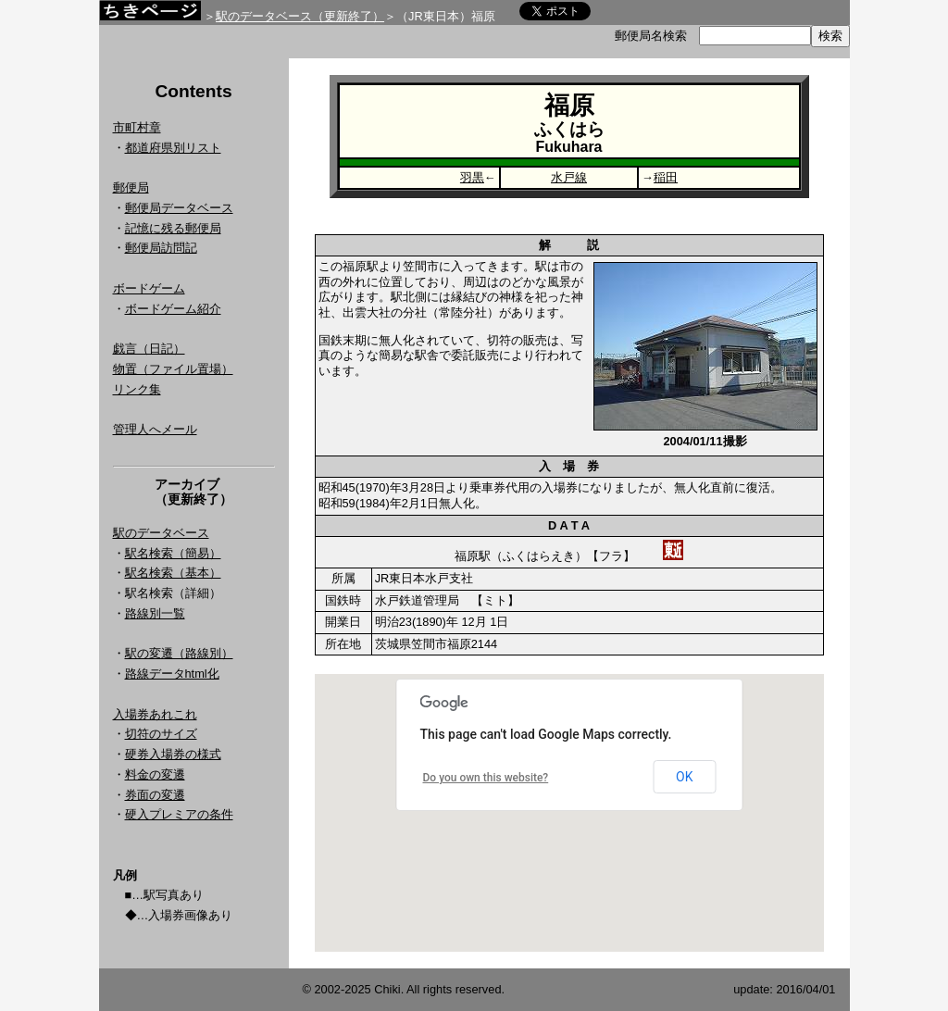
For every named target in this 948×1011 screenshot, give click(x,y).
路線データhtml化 (172, 673)
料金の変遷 (155, 774)
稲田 (666, 177)
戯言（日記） (149, 349)
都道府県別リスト (173, 148)
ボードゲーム (149, 288)
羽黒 (472, 177)
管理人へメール (155, 429)
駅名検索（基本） (173, 573)
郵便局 (131, 187)
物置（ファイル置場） (173, 369)
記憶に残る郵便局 (173, 228)
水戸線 (569, 177)
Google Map (569, 813)
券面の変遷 (155, 795)
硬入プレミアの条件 (179, 814)
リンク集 (137, 389)
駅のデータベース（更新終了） (300, 16)
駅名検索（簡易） (173, 553)
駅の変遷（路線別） (179, 653)
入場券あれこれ (155, 714)
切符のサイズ (161, 734)
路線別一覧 (155, 613)
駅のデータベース (161, 533)
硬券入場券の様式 (173, 754)
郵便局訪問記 (161, 248)
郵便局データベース (179, 208)
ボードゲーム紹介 (173, 309)
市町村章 (137, 127)
